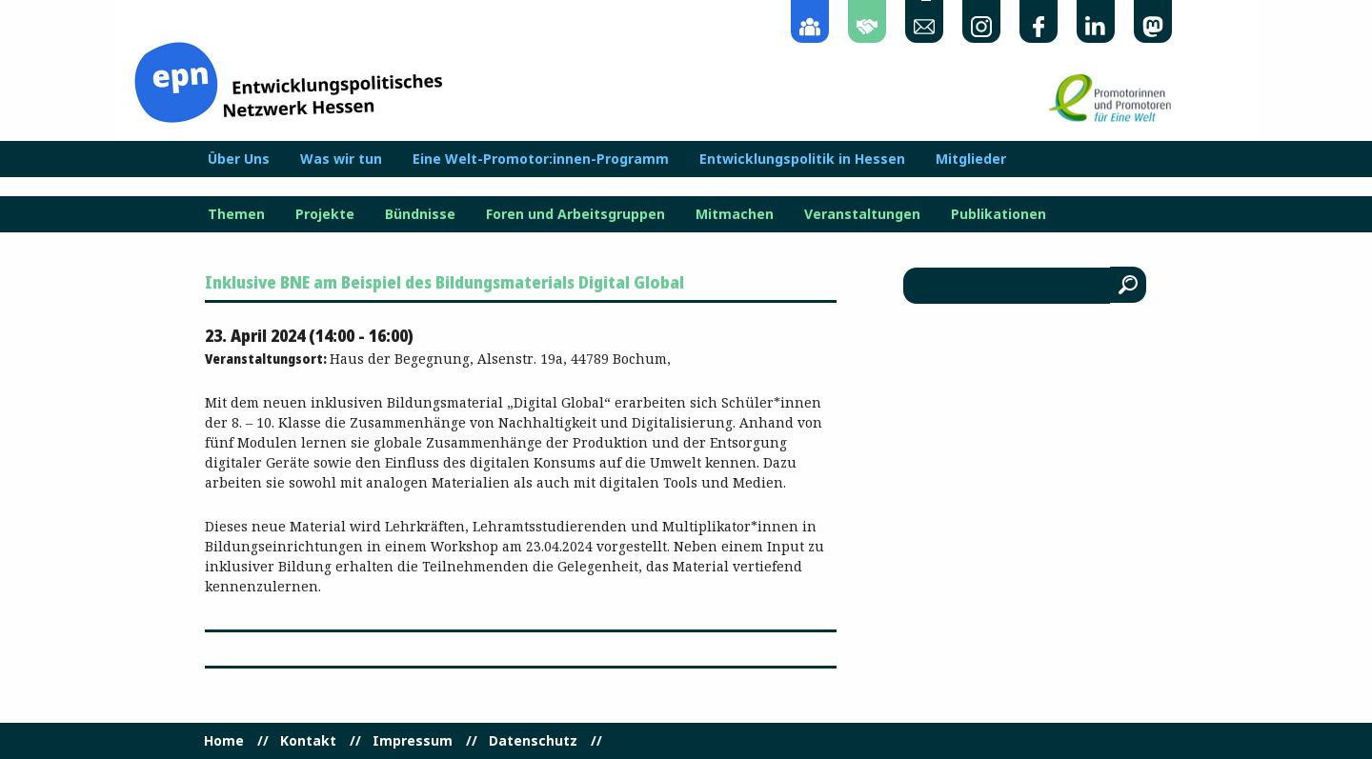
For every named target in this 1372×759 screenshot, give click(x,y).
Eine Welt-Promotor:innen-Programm (541, 159)
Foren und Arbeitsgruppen (575, 214)
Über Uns (239, 159)
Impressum (413, 741)
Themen (236, 214)
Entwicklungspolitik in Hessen (802, 159)
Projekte (324, 214)
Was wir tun (341, 159)
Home (224, 741)
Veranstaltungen (862, 214)
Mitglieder (971, 159)
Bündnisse (420, 214)
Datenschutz (533, 741)
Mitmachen (735, 214)
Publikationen (998, 214)
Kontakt (308, 741)
